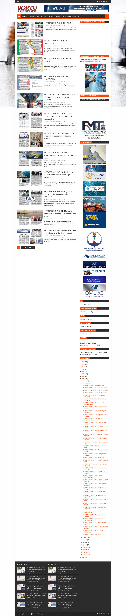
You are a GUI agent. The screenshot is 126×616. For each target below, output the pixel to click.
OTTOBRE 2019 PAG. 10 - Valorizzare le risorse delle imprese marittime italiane (59, 97)
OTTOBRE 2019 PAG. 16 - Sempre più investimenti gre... (93, 403)
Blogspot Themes (44, 614)
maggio (85, 547)
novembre (86, 383)
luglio (84, 542)
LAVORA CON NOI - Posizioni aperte (71, 16)
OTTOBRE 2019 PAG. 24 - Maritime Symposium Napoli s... (92, 419)
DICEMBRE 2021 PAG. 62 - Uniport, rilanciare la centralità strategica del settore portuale (37, 595)
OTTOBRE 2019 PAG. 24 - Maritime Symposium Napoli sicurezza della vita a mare (60, 213)
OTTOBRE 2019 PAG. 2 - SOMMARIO (58, 23)
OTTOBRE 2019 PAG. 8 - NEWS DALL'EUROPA (96, 392)
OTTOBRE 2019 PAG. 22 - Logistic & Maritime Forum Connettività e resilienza (58, 194)
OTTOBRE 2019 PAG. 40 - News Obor (93, 457)
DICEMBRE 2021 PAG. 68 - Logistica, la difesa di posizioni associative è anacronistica (35, 586)
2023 (83, 369)
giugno (85, 545)
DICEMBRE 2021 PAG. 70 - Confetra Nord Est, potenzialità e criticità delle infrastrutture (36, 578)
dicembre (85, 381)
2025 (83, 364)
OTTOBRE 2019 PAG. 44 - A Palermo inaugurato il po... (93, 476)
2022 (83, 371)
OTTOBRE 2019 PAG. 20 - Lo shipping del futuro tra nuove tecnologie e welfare (59, 174)
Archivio (24, 16)
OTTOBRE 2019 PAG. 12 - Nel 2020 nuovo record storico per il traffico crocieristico (58, 116)
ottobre (85, 537)
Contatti (43, 16)
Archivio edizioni (34, 16)
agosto (85, 540)
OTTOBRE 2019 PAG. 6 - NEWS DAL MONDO (95, 390)
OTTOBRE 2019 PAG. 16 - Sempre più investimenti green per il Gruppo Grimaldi (59, 136)
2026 (83, 361)
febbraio (85, 552)
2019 (83, 378)
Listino (58, 16)
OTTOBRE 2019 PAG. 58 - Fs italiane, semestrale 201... (93, 511)
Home (18, 1)
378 (30, 248)
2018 (83, 557)
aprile (84, 549)
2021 (83, 374)
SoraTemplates (27, 614)
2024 (83, 366)
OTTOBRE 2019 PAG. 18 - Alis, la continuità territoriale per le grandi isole (58, 155)
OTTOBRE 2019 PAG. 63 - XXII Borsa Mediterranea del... (93, 531)
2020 (83, 376)
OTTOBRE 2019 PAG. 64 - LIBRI (92, 534)
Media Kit (51, 16)
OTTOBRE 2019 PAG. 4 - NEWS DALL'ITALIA (95, 388)
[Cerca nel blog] (87, 345)
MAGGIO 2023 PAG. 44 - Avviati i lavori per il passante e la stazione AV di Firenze (36, 569)
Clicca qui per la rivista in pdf (92, 61)
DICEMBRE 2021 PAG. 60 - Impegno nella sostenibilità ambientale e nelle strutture (34, 604)
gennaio (85, 554)
